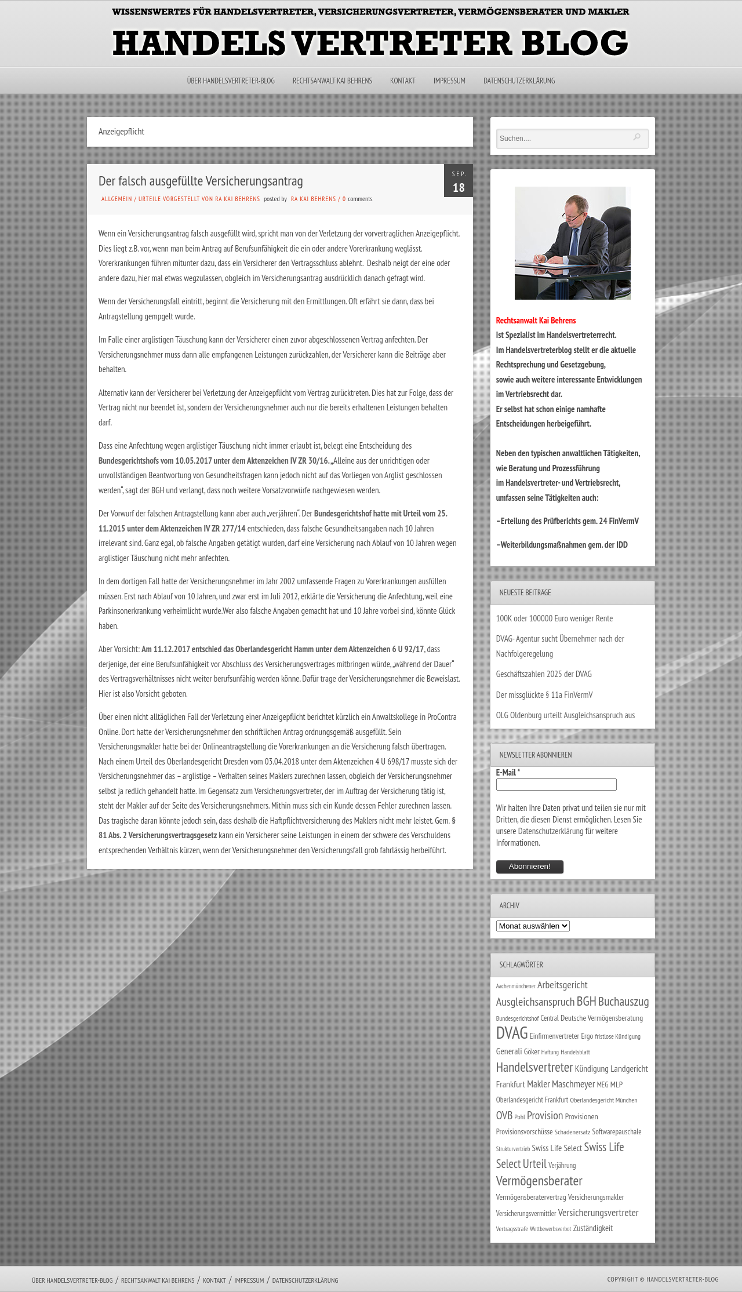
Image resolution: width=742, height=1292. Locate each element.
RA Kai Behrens (313, 199)
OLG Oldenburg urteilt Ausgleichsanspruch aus (565, 714)
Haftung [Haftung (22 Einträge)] (550, 1052)
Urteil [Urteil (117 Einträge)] (535, 1163)
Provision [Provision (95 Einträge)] (545, 1115)
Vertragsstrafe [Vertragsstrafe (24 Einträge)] (512, 1228)
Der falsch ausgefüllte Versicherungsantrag (201, 181)
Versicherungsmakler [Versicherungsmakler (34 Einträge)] (596, 1197)
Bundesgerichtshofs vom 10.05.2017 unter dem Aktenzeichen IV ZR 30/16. (214, 460)
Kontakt (402, 81)
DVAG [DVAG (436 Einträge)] (512, 1032)
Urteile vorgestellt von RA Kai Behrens (199, 199)
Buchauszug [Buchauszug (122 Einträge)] (623, 1001)
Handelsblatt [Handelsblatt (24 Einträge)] (575, 1051)
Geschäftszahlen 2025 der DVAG (544, 673)
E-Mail (508, 772)
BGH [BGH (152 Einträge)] (586, 1000)
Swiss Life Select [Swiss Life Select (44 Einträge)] (557, 1147)
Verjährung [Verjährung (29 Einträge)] (562, 1165)
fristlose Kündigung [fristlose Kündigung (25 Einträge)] (618, 1036)
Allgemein (116, 199)
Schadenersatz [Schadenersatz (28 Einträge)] (573, 1131)
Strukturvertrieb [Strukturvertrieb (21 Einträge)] (513, 1149)
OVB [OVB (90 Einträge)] (504, 1115)
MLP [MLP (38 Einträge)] (616, 1084)
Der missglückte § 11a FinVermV (544, 694)
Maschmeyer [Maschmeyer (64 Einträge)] (573, 1083)
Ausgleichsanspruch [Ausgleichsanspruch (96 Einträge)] (535, 1001)
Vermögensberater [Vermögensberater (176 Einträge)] (539, 1180)
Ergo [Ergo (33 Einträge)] (587, 1036)
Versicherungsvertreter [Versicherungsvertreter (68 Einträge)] (598, 1212)
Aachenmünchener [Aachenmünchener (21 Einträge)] (516, 986)
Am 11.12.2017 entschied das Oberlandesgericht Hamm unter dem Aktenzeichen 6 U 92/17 (282, 648)
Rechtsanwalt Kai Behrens (332, 81)
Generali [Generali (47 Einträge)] (509, 1051)
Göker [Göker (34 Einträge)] (532, 1051)
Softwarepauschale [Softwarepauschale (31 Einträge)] (617, 1132)
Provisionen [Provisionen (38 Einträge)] (581, 1116)
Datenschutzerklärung (519, 81)
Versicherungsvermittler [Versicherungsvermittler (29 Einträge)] (526, 1213)
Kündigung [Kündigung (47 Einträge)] (592, 1068)
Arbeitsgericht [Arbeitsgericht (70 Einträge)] (562, 984)
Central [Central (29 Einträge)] (550, 1017)
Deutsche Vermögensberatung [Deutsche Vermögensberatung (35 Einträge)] (602, 1018)
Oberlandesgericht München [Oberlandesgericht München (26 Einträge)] (604, 1100)
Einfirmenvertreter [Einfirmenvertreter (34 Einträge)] (554, 1036)
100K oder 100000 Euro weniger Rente (554, 618)
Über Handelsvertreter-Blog (231, 81)
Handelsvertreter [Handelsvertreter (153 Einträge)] (534, 1066)
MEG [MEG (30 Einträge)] (603, 1085)
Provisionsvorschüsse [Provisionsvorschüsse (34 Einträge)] (524, 1131)
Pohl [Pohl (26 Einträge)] (520, 1116)
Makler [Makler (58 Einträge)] (538, 1084)
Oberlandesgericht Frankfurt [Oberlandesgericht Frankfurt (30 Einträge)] (532, 1100)
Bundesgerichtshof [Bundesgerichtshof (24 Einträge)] (517, 1018)
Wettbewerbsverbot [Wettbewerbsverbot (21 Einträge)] (550, 1229)
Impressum (449, 81)
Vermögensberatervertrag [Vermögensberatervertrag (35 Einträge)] (531, 1197)
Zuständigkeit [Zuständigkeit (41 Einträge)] (593, 1227)
